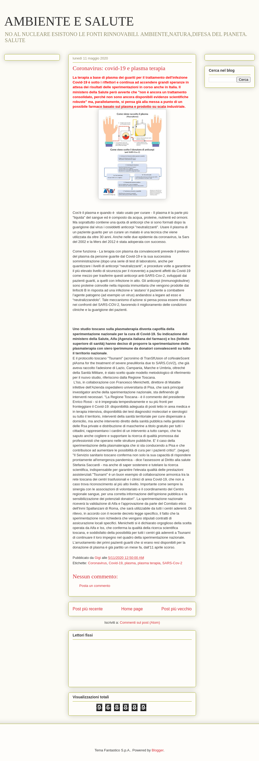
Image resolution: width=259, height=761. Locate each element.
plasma (130, 563)
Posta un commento (94, 586)
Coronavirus (97, 563)
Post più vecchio (176, 609)
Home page (132, 609)
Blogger (157, 750)
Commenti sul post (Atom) (140, 622)
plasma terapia (149, 563)
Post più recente (88, 609)
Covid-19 (116, 563)
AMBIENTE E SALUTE (69, 21)
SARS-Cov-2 (172, 563)
